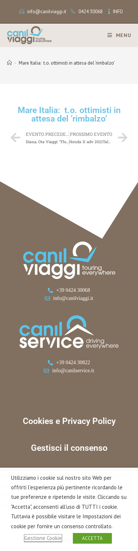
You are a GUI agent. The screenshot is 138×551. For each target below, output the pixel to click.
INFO (118, 11)
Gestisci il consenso (69, 448)
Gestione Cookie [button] (43, 537)
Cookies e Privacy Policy (69, 421)
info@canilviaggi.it (46, 11)
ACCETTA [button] (92, 538)
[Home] (9, 63)
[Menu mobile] (116, 35)
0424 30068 (90, 11)
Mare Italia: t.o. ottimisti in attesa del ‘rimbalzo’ (67, 63)
